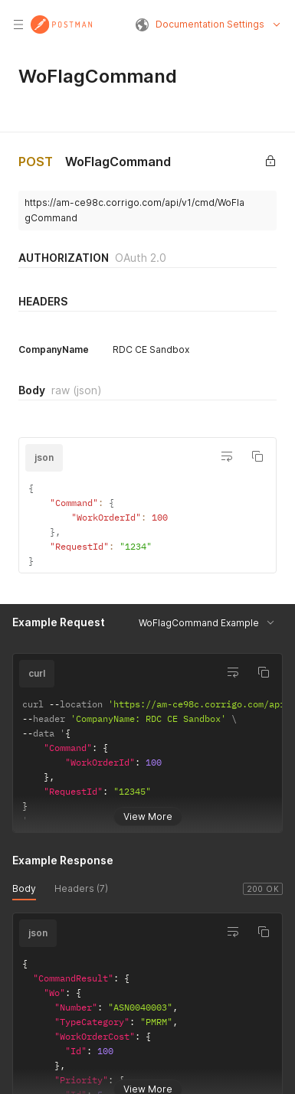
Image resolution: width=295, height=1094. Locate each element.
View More (147, 805)
